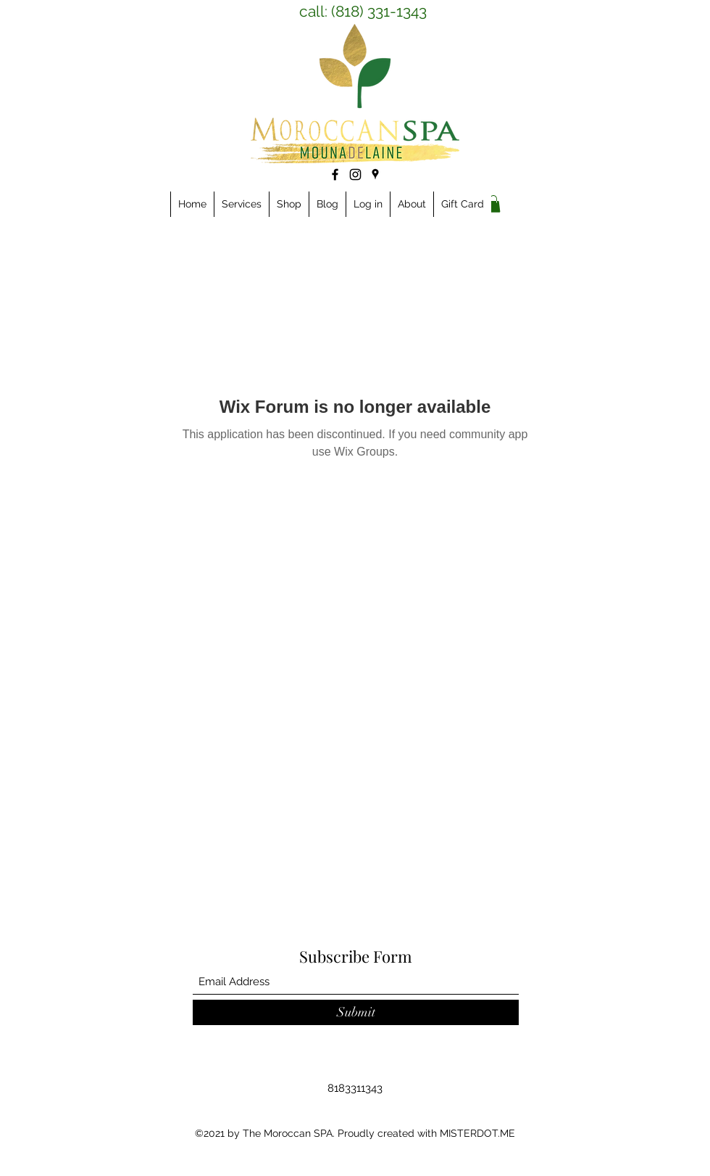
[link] (493, 204)
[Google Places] (375, 174)
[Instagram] (355, 174)
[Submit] (356, 1012)
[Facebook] (335, 174)
